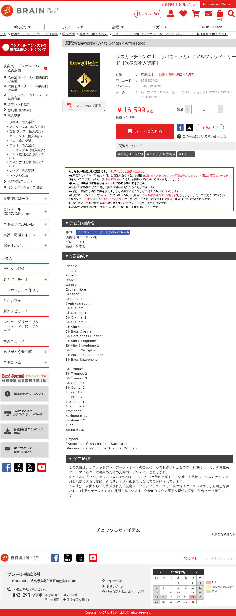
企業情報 (168, 4)
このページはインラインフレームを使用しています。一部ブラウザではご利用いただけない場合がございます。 (149, 190)
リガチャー (162, 27)
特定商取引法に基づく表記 (125, 592)
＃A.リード (186, 154)
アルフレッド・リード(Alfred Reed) (103, 232)
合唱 (117, 27)
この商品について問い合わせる (201, 136)
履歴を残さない (225, 534)
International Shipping (218, 4)
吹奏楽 (22, 27)
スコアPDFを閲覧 (89, 106)
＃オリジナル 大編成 (160, 154)
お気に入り (210, 128)
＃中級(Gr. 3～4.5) (130, 154)
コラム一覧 (150, 14)
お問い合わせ (188, 4)
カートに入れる (144, 131)
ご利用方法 (114, 581)
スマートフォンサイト (220, 558)
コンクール (71, 27)
